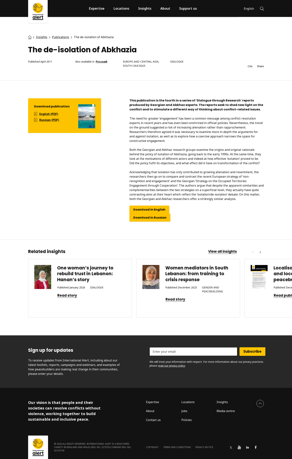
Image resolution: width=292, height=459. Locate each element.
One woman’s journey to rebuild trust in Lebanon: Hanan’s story (85, 273)
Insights (144, 8)
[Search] (262, 8)
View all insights (222, 251)
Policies (186, 420)
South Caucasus (134, 65)
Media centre (226, 411)
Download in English (149, 209)
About (165, 8)
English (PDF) (48, 114)
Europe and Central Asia (140, 61)
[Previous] (252, 252)
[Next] (260, 252)
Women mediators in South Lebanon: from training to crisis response (196, 273)
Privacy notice (204, 447)
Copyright (152, 447)
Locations (121, 8)
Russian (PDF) (49, 120)
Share (260, 66)
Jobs (184, 411)
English (249, 9)
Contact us (153, 420)
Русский (101, 61)
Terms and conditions (177, 447)
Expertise (96, 8)
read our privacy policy (171, 365)
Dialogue (176, 61)
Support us (188, 8)
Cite (250, 66)
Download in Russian (149, 217)
